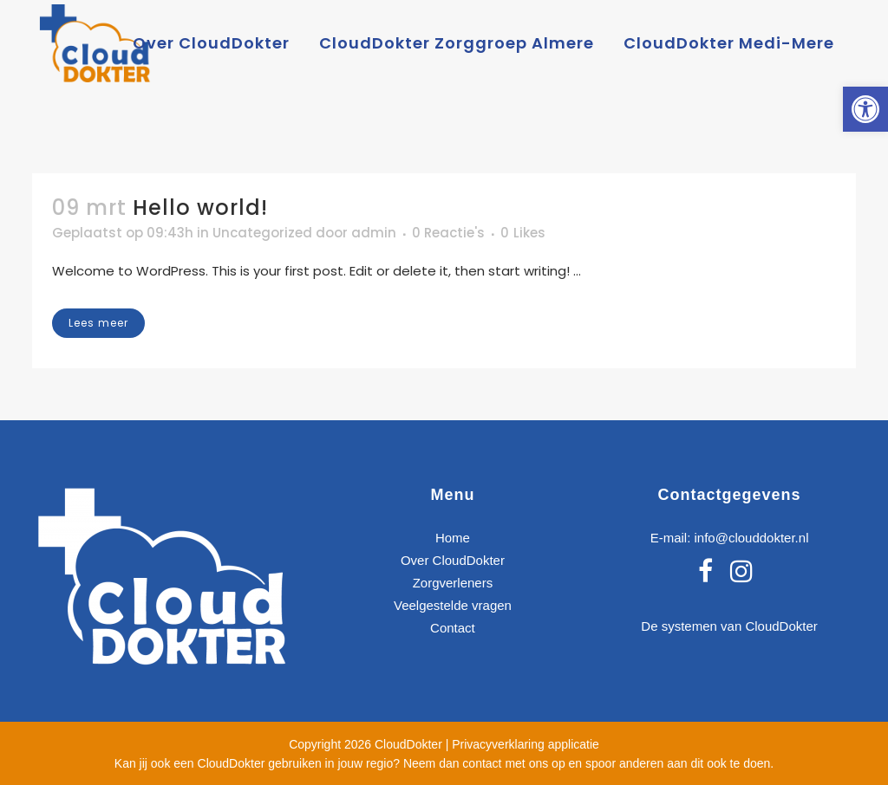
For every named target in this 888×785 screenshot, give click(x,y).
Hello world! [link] (200, 207)
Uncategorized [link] (262, 233)
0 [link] (522, 233)
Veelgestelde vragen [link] (453, 605)
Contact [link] (452, 627)
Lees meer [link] (98, 322)
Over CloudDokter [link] (453, 560)
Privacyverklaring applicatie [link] (525, 744)
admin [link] (373, 233)
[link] (865, 109)
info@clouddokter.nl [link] (751, 537)
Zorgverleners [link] (453, 582)
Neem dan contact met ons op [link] (484, 763)
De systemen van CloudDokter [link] (729, 626)
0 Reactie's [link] (448, 233)
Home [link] (452, 537)
